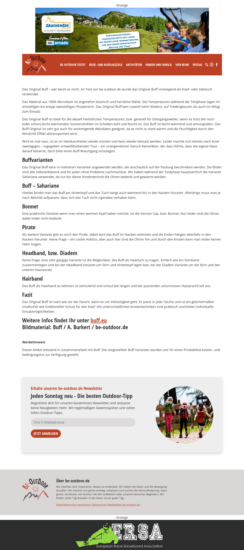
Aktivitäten (134, 65)
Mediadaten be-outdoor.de (123, 504)
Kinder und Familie (159, 65)
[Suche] (206, 64)
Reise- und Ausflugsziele (105, 65)
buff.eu (99, 320)
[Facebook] (216, 64)
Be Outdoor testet (73, 65)
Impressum (84, 504)
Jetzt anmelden (46, 433)
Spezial (197, 65)
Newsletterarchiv (66, 504)
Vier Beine (182, 65)
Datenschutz (99, 504)
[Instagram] (211, 64)
